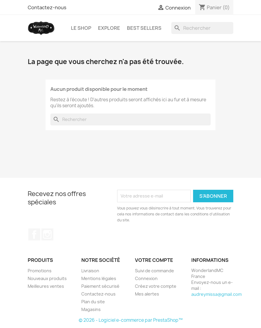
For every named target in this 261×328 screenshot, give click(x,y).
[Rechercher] (202, 28)
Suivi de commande (154, 270)
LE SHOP (81, 28)
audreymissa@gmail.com (216, 294)
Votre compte (154, 260)
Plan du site (93, 301)
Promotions (40, 270)
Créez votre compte (155, 286)
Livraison (90, 270)
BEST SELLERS (144, 28)
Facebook (34, 234)
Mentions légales (98, 278)
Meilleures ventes (46, 286)
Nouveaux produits (47, 278)
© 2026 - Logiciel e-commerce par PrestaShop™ (131, 320)
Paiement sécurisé (100, 286)
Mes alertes (147, 294)
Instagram (47, 234)
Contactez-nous (47, 7)
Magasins (91, 309)
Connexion (146, 278)
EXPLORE (109, 28)
